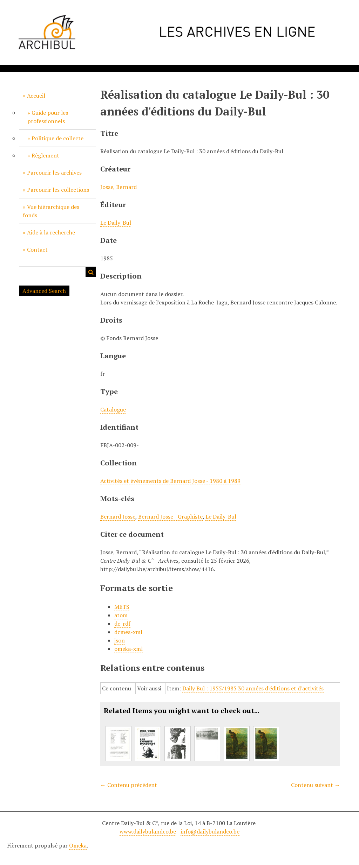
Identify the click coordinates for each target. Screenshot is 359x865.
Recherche (91, 272)
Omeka (78, 845)
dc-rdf (122, 623)
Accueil (36, 95)
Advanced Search (44, 291)
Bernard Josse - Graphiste (170, 516)
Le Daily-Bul (115, 222)
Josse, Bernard (118, 187)
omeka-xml (128, 649)
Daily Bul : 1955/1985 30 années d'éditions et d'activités (253, 688)
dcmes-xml (128, 632)
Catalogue (113, 409)
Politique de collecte (57, 138)
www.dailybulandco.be (148, 831)
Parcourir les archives (54, 172)
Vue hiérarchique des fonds (51, 211)
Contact (37, 249)
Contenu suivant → (315, 785)
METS (121, 607)
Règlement (45, 155)
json (119, 640)
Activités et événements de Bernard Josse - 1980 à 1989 (170, 481)
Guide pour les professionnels (47, 117)
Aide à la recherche (51, 232)
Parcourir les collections (58, 190)
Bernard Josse (117, 516)
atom (121, 615)
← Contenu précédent (128, 785)
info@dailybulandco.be (210, 831)
